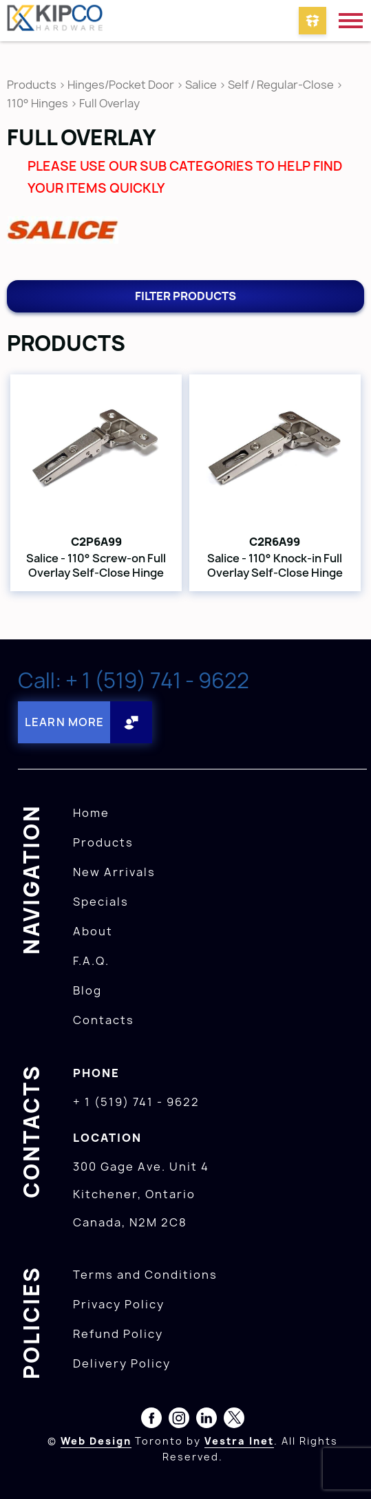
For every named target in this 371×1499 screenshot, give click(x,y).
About (93, 931)
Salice (202, 84)
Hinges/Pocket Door (120, 84)
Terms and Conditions (145, 1274)
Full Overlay (109, 103)
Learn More (64, 722)
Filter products (185, 296)
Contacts (103, 1020)
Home (91, 812)
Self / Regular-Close (281, 84)
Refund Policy (118, 1333)
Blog (87, 990)
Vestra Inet (239, 1440)
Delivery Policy (122, 1363)
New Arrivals (114, 872)
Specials (101, 901)
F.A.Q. (91, 960)
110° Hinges (37, 103)
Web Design (96, 1440)
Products (31, 84)
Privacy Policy (119, 1304)
